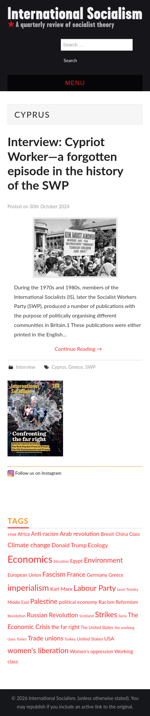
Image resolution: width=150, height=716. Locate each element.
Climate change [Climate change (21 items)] (29, 545)
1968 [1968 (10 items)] (12, 534)
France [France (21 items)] (76, 574)
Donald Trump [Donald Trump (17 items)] (69, 545)
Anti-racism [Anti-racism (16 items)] (44, 534)
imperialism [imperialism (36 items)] (28, 587)
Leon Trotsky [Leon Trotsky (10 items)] (127, 589)
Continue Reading (78, 349)
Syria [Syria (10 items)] (122, 615)
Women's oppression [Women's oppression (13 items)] (91, 651)
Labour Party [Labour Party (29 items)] (95, 587)
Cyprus (59, 367)
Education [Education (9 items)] (61, 561)
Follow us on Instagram (34, 473)
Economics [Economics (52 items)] (30, 559)
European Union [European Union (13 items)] (24, 575)
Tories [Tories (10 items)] (21, 639)
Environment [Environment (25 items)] (103, 560)
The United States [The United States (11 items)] (97, 627)
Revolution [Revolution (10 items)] (16, 615)
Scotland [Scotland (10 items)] (86, 615)
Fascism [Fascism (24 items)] (53, 574)
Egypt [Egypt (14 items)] (76, 561)
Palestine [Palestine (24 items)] (44, 601)
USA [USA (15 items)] (109, 638)
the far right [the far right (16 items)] (65, 627)
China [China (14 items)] (121, 534)
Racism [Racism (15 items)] (106, 602)
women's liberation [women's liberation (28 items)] (38, 650)
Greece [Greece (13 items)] (115, 575)
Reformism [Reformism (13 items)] (127, 602)
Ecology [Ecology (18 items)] (98, 545)
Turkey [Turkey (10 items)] (70, 639)
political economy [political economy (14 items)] (78, 602)
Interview (25, 367)
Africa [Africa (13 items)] (24, 534)
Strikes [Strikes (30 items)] (106, 614)
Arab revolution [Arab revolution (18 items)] (79, 533)
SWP (90, 367)
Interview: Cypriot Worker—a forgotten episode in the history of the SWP (65, 163)
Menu (75, 82)
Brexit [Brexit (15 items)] (107, 534)
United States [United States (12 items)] (90, 638)
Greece (75, 367)
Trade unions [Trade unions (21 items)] (45, 638)
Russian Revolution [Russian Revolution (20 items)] (52, 615)
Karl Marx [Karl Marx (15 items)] (61, 589)
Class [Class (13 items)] (134, 534)
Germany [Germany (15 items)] (97, 574)
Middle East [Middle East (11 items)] (18, 602)
